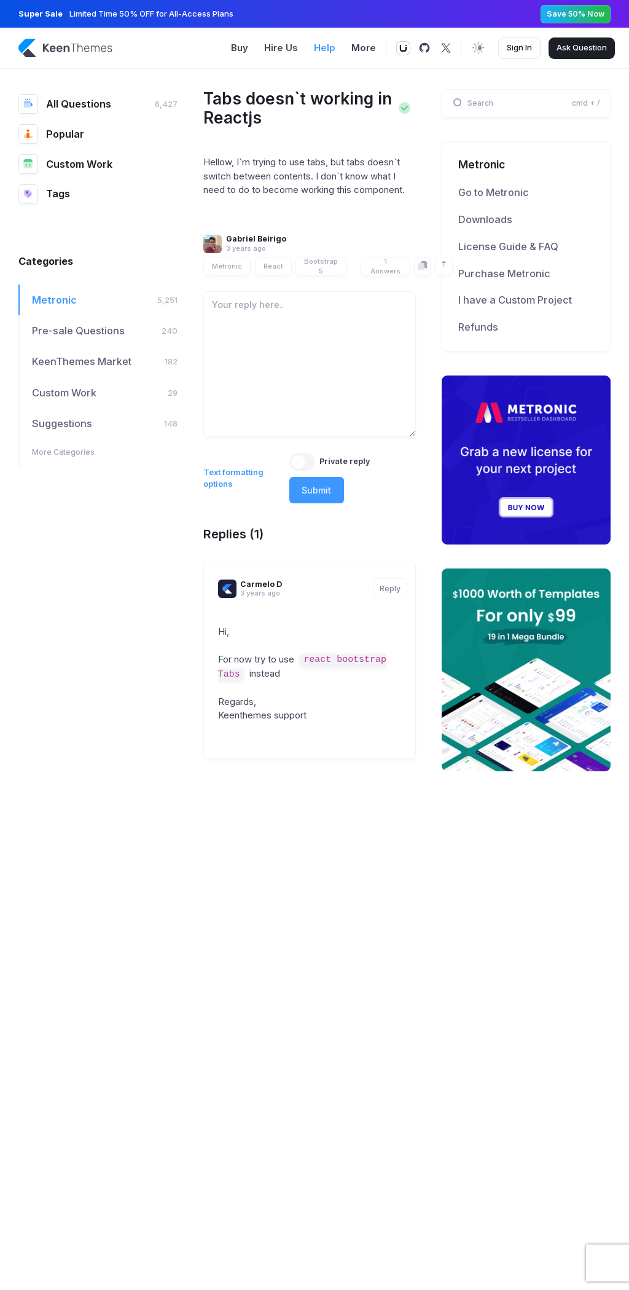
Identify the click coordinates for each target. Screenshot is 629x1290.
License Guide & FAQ (508, 246)
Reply (390, 588)
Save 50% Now (575, 13)
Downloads (485, 219)
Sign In (519, 47)
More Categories (63, 452)
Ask (582, 48)
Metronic (227, 266)
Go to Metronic (493, 192)
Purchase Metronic (504, 273)
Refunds (478, 327)
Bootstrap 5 (321, 266)
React (273, 266)
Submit (316, 490)
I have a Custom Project (515, 300)
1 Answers (385, 266)
